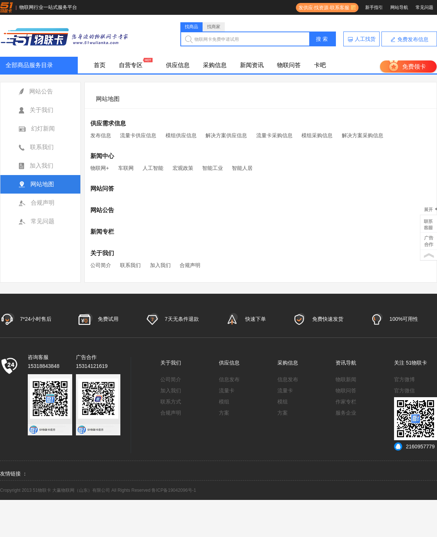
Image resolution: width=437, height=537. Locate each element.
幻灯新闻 (37, 128)
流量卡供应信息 (138, 135)
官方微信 (404, 390)
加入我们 (36, 165)
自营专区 (131, 65)
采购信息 (215, 65)
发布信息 (100, 135)
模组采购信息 (317, 135)
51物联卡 (416, 363)
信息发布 (229, 379)
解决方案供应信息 (226, 135)
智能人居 (242, 168)
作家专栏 (346, 402)
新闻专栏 (102, 231)
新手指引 (374, 7)
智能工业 (212, 168)
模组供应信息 (181, 135)
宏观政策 (183, 168)
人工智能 (153, 168)
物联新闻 (346, 379)
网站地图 (36, 184)
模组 (224, 402)
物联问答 (289, 65)
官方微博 (404, 379)
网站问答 (102, 188)
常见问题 (424, 7)
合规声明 (36, 203)
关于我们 (36, 110)
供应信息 (178, 65)
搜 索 (322, 39)
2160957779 (414, 446)
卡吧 (320, 65)
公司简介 (100, 265)
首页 (100, 65)
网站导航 (399, 7)
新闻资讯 (252, 65)
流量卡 (226, 390)
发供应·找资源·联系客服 (322, 7)
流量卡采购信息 (274, 135)
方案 (224, 413)
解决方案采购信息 (362, 135)
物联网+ (99, 168)
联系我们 (36, 147)
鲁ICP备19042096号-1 (173, 490)
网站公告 (36, 91)
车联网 (126, 168)
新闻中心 (102, 156)
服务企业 (346, 413)
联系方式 (170, 402)
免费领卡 (414, 66)
